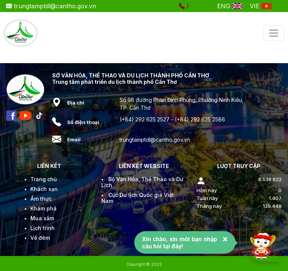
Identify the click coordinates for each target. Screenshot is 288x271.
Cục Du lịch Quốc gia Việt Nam (137, 198)
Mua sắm (42, 218)
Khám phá (43, 208)
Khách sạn (44, 189)
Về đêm (40, 238)
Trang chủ (43, 179)
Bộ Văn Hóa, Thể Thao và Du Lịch (142, 182)
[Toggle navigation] (273, 33)
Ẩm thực (41, 198)
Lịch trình (42, 228)
